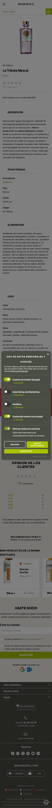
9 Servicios (17, 382)
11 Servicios (17, 395)
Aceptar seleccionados (37, 444)
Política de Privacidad (19, 371)
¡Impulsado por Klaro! (39, 456)
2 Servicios (17, 407)
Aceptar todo (26, 451)
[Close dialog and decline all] (48, 354)
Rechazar (14, 445)
